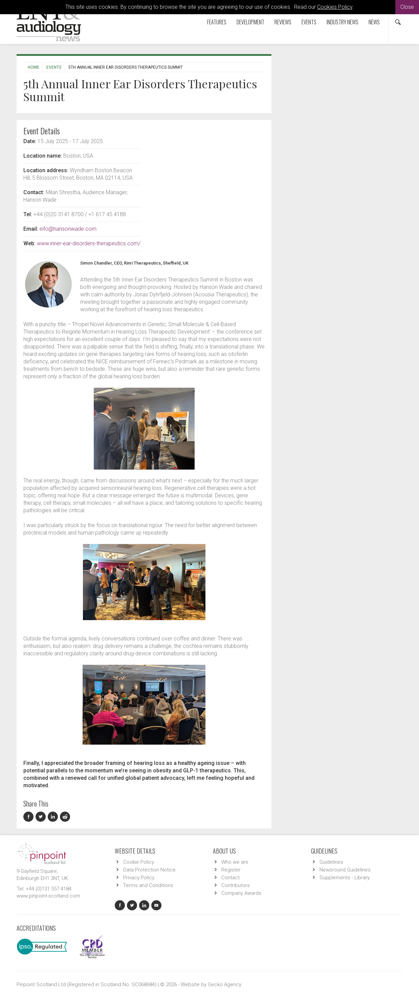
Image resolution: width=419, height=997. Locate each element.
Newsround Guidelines (345, 870)
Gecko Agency (224, 984)
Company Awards (241, 893)
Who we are (234, 862)
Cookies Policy (334, 7)
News (374, 22)
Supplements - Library (344, 878)
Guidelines (331, 862)
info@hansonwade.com (68, 229)
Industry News (342, 22)
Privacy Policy (138, 878)
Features (216, 22)
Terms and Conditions (148, 885)
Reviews (282, 22)
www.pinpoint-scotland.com (48, 896)
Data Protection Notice (149, 870)
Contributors (235, 885)
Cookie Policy (138, 862)
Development (250, 22)
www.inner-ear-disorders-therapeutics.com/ (88, 243)
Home (33, 67)
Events (309, 22)
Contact (230, 878)
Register (231, 870)
